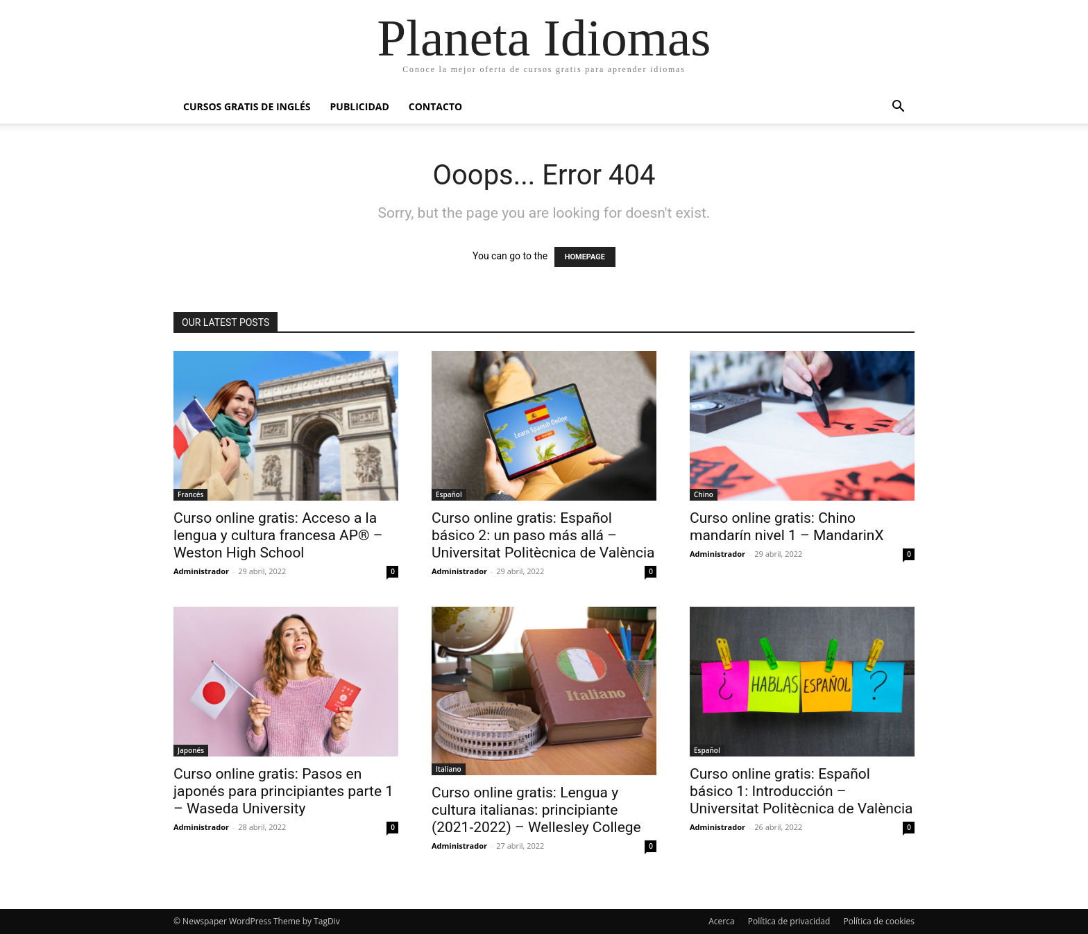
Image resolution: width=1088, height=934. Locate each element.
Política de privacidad (789, 921)
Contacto (435, 106)
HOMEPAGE (585, 256)
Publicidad (359, 106)
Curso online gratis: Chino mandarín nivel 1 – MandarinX (787, 527)
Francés (190, 494)
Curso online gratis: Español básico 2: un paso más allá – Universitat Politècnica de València (543, 535)
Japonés (191, 750)
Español (449, 494)
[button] (898, 107)
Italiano (448, 769)
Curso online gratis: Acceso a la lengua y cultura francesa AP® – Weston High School (278, 535)
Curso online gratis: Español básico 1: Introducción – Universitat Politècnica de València (801, 791)
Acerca (721, 921)
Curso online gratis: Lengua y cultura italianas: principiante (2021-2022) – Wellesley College (536, 810)
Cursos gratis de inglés (247, 106)
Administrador (201, 571)
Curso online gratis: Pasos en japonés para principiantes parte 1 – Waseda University (283, 791)
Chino (703, 494)
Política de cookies (879, 921)
